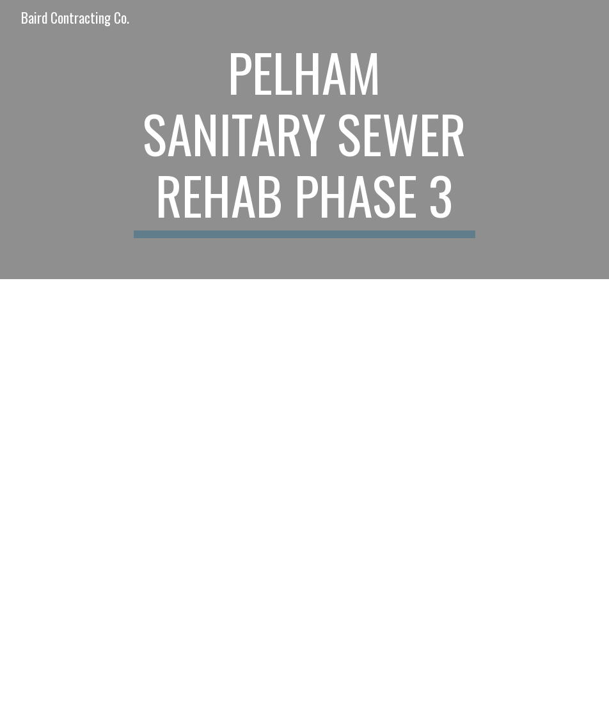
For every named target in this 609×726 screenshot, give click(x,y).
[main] (304, 139)
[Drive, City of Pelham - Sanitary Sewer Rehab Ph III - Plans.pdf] (168, 390)
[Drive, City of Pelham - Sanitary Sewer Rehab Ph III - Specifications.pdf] (168, 614)
